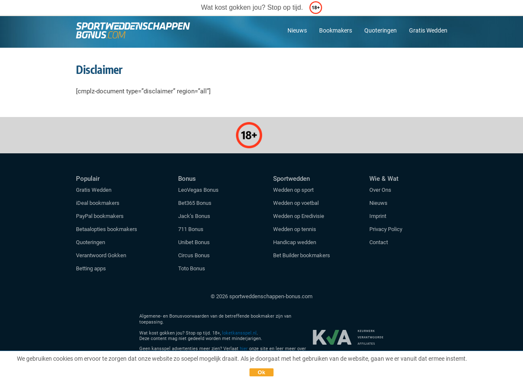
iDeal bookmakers (98, 203)
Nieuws (297, 30)
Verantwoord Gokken (101, 255)
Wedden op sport (293, 190)
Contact (378, 242)
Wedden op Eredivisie (298, 216)
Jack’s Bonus (194, 216)
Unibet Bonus (194, 242)
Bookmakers (335, 30)
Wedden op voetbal (296, 203)
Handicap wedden (294, 242)
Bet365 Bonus (194, 203)
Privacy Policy (385, 229)
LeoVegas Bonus (198, 190)
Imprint (377, 216)
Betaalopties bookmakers (106, 229)
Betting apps (91, 268)
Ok (262, 372)
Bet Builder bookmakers (301, 255)
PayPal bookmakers (100, 216)
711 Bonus (190, 229)
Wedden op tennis (294, 229)
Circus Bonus (194, 255)
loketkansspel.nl (239, 333)
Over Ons (380, 190)
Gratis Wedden (428, 30)
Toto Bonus (191, 268)
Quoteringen (380, 30)
